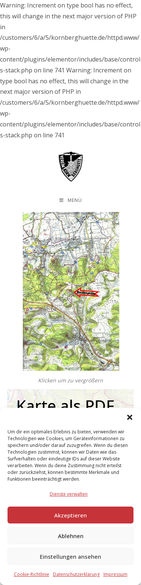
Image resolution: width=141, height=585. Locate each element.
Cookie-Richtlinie (31, 574)
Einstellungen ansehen (70, 556)
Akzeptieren (70, 515)
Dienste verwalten (69, 494)
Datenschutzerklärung (76, 574)
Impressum (115, 574)
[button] (129, 417)
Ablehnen (70, 536)
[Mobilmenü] (70, 200)
